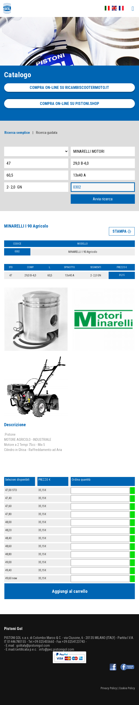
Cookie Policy (127, 688)
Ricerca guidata (46, 133)
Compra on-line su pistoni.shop (69, 103)
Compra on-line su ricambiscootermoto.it (69, 87)
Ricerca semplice (17, 133)
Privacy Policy (109, 688)
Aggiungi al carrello (69, 591)
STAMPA (122, 231)
